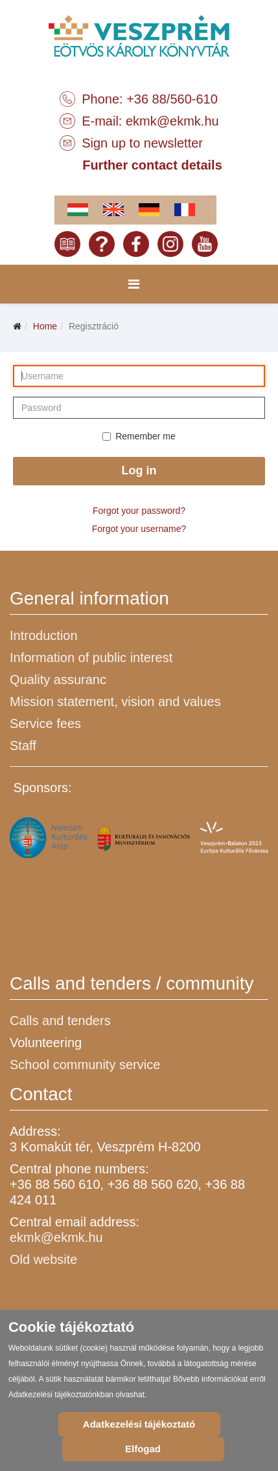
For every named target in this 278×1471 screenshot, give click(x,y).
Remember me (139, 436)
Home (45, 326)
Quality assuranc (58, 679)
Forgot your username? (139, 529)
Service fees (45, 723)
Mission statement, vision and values (115, 701)
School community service (85, 1064)
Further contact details (152, 165)
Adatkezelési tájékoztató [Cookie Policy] (139, 1424)
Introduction (44, 635)
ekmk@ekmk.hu (172, 121)
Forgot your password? (139, 510)
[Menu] (133, 284)
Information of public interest (91, 657)
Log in (139, 470)
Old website (44, 1259)
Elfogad (143, 1448)
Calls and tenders (60, 1020)
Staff (23, 745)
